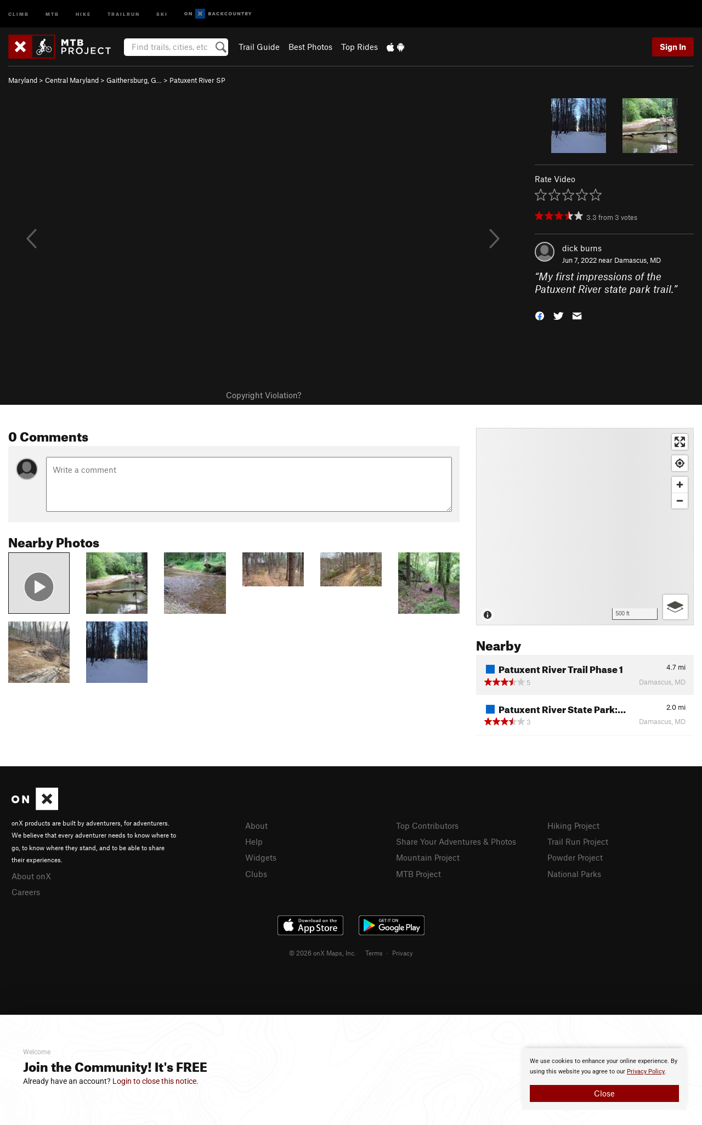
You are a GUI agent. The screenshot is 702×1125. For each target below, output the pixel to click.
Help (254, 841)
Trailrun (123, 13)
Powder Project (575, 857)
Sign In (673, 47)
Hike (83, 13)
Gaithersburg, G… (134, 80)
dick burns (582, 248)
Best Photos (310, 47)
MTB (52, 13)
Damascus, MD (637, 260)
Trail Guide (259, 47)
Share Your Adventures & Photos (456, 841)
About (256, 825)
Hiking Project (573, 825)
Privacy (402, 953)
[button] (540, 314)
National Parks (574, 874)
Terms (374, 953)
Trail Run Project (577, 841)
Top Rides (359, 47)
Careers (26, 892)
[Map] (585, 526)
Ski (162, 13)
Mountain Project (428, 857)
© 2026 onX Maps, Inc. (322, 953)
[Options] (675, 607)
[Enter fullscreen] (680, 442)
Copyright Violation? (263, 395)
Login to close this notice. (155, 1081)
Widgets (260, 857)
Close (604, 1093)
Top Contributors (427, 825)
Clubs (256, 874)
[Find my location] (680, 463)
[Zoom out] (680, 500)
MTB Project (418, 874)
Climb (18, 13)
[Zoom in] (680, 485)
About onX (31, 876)
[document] (604, 1079)
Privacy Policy (646, 1071)
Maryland (22, 80)
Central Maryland (72, 80)
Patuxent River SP (197, 80)
